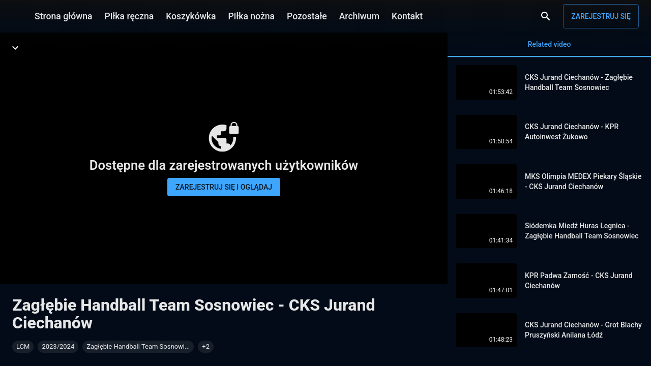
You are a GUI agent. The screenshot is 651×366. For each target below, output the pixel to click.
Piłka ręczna (129, 16)
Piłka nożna (251, 16)
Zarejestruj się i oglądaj (223, 187)
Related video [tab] (549, 48)
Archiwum (359, 16)
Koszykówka (191, 16)
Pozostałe (307, 16)
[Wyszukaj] (546, 16)
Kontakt (407, 16)
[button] (206, 347)
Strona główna (64, 16)
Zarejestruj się (601, 16)
